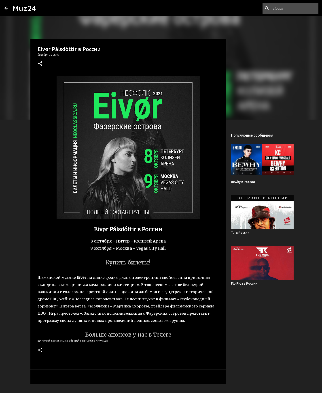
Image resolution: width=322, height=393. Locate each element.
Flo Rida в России (244, 283)
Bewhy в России (243, 182)
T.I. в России (240, 232)
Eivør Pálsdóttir (73, 341)
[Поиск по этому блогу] (294, 8)
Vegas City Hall (98, 341)
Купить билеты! (128, 262)
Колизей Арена (48, 341)
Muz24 (24, 8)
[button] (40, 64)
